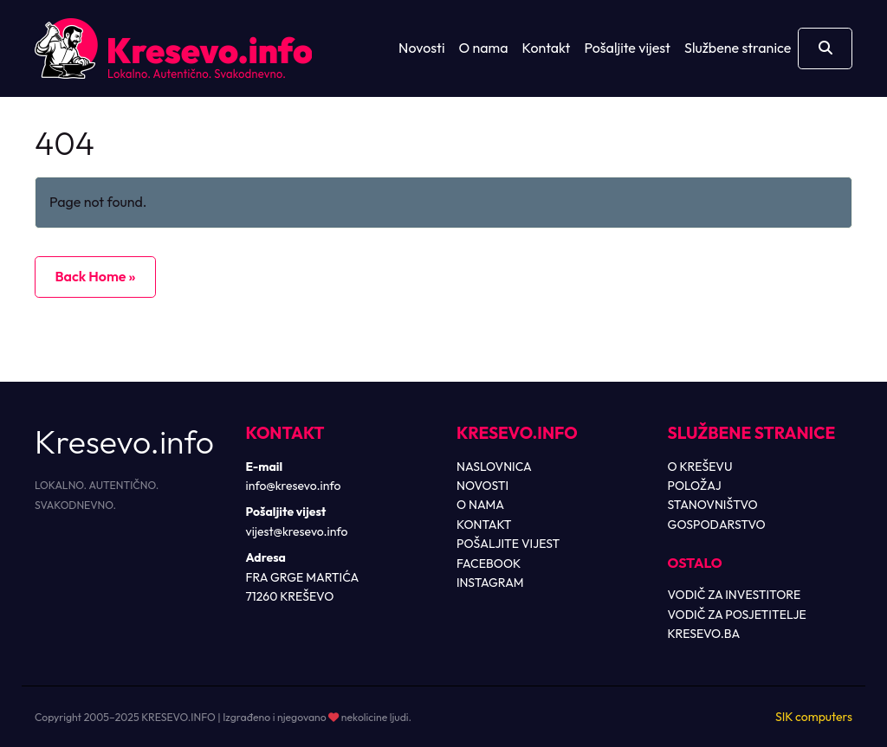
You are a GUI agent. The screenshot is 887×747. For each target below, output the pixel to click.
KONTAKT (484, 524)
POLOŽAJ (695, 485)
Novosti (421, 47)
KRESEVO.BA (704, 633)
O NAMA (480, 504)
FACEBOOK (488, 563)
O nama (483, 47)
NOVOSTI (482, 485)
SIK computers (813, 716)
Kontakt (546, 47)
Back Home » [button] (95, 276)
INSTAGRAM (490, 582)
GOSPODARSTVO (717, 524)
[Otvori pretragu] (825, 48)
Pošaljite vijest (627, 47)
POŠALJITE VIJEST (508, 543)
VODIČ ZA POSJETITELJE (737, 614)
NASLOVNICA (494, 466)
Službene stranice (737, 47)
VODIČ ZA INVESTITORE (734, 594)
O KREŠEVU (700, 466)
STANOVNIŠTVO (713, 504)
